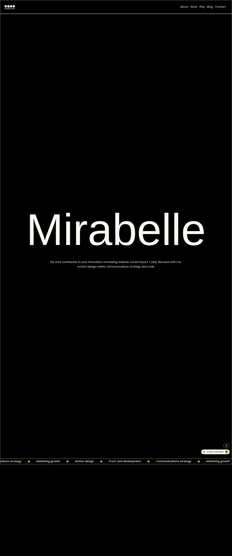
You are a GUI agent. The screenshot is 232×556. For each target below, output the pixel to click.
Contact (220, 7)
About (184, 7)
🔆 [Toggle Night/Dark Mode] (226, 446)
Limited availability (215, 452)
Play (202, 7)
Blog (210, 7)
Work (193, 7)
